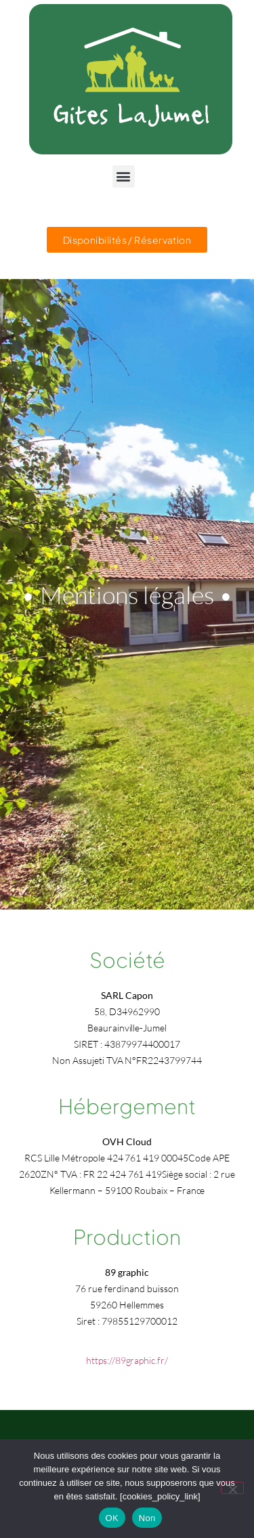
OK (112, 1518)
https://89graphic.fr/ (127, 1360)
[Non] (232, 1488)
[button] (123, 176)
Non (147, 1518)
